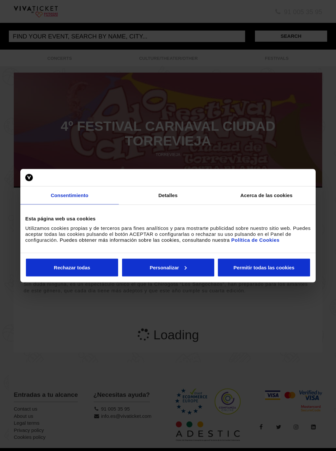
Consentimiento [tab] (70, 195)
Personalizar (168, 267)
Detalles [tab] (168, 195)
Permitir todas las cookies (264, 267)
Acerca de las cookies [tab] (267, 195)
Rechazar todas (72, 267)
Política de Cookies (255, 239)
